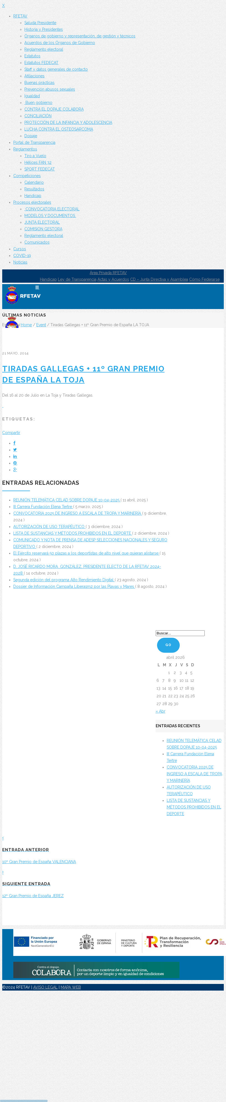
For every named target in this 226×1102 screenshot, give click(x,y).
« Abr (160, 711)
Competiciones (27, 176)
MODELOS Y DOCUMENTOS (50, 215)
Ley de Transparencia (77, 279)
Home (26, 325)
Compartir (11, 432)
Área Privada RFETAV (108, 273)
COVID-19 (22, 255)
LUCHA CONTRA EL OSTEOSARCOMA (58, 129)
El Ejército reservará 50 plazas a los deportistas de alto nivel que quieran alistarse (86, 553)
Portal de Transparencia (34, 142)
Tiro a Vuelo (35, 156)
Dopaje (30, 136)
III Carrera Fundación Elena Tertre (43, 506)
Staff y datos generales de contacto (56, 69)
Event (41, 325)
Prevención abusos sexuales (49, 89)
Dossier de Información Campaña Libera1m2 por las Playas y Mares (74, 586)
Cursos (19, 249)
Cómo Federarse (204, 279)
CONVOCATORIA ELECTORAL (51, 209)
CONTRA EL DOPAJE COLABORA (54, 109)
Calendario (34, 182)
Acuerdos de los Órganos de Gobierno (59, 42)
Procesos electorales (32, 202)
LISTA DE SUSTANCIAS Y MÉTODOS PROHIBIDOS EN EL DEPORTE (72, 533)
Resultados (34, 189)
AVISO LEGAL (45, 987)
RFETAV (20, 16)
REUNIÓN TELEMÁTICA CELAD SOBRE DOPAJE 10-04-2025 (66, 500)
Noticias (20, 262)
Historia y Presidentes (43, 29)
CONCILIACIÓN (38, 116)
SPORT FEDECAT (39, 169)
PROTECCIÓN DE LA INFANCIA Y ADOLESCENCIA (68, 122)
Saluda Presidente (40, 23)
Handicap (32, 195)
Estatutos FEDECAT (41, 62)
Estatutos (32, 56)
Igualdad (32, 96)
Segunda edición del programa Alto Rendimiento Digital (64, 580)
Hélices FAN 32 (38, 162)
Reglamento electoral (43, 49)
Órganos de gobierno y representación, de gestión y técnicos (79, 36)
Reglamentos (25, 149)
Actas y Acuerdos (113, 279)
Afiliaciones (34, 76)
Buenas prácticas (39, 82)
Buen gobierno (38, 102)
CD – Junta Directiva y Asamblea (159, 279)
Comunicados (37, 242)
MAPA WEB (71, 987)
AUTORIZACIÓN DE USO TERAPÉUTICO (49, 526)
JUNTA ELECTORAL (42, 222)
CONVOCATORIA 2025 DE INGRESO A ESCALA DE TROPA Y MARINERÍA (77, 513)
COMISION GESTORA (43, 229)
